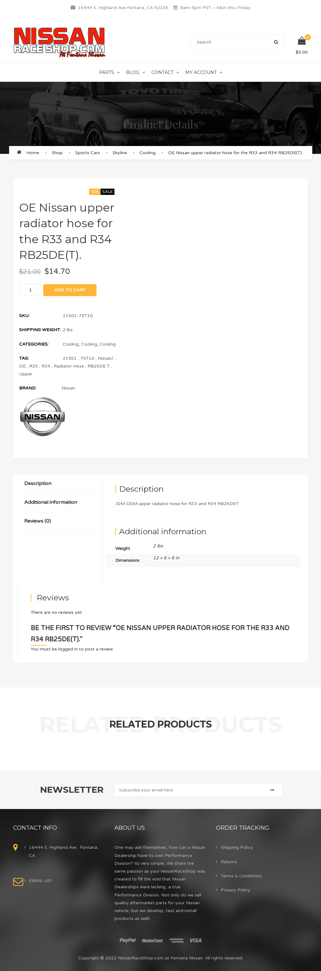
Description (37, 483)
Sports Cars (87, 152)
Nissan (68, 388)
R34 (45, 366)
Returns (229, 861)
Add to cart (70, 290)
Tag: (24, 358)
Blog (132, 72)
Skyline (120, 152)
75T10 (87, 358)
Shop (57, 152)
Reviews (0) (37, 521)
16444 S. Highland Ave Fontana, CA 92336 (123, 7)
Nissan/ (105, 358)
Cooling (147, 152)
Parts (106, 72)
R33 (33, 366)
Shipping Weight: (40, 329)
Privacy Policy (235, 890)
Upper (25, 374)
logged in (68, 649)
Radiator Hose (69, 366)
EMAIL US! (40, 880)
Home (32, 152)
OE (22, 366)
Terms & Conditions (241, 876)
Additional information (50, 502)
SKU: (24, 315)
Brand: (27, 388)
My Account (201, 72)
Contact (162, 72)
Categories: (34, 344)
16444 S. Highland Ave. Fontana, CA (63, 851)
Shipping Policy (237, 847)
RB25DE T (98, 366)
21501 (70, 358)
